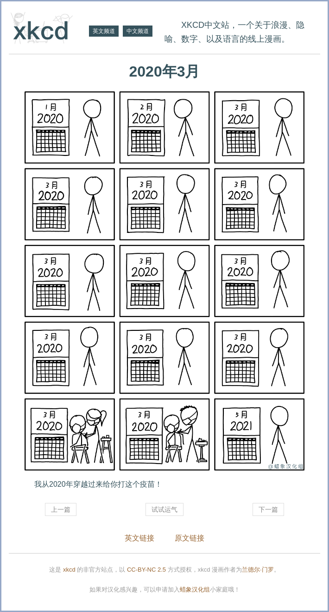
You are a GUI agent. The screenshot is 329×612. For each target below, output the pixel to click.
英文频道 (104, 31)
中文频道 (138, 31)
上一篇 (60, 509)
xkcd (69, 569)
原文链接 (189, 538)
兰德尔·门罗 (258, 569)
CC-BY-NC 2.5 (146, 569)
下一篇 (268, 509)
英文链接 (139, 538)
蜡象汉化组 (195, 589)
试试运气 (164, 509)
